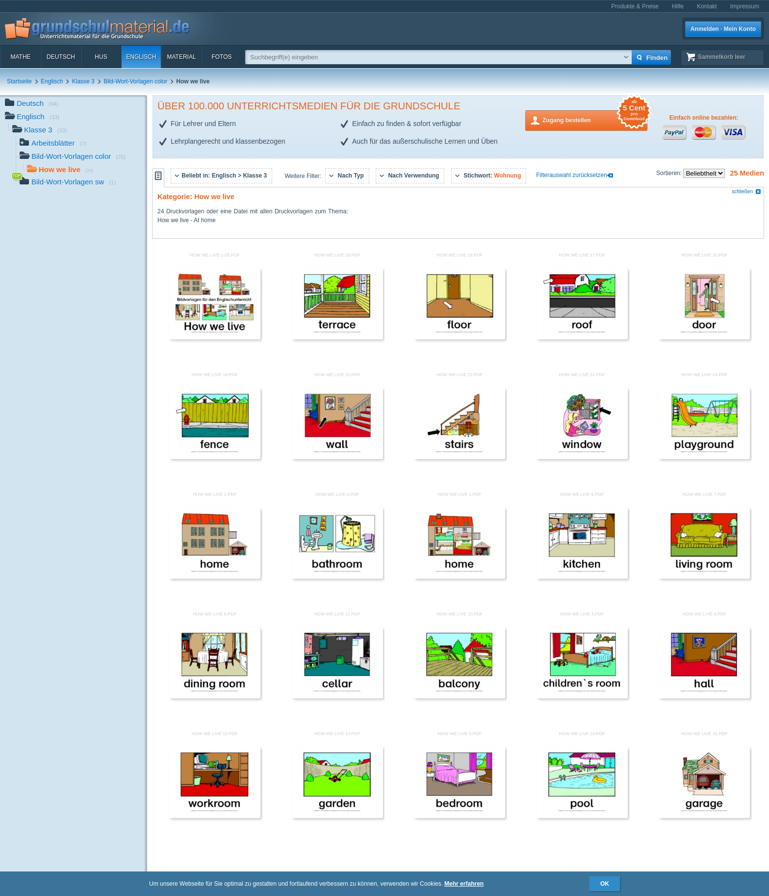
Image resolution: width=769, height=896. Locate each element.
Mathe (20, 56)
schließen (746, 191)
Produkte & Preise (635, 6)
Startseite (19, 81)
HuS (101, 56)
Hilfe (678, 6)
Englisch (141, 56)
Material (181, 56)
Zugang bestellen (594, 119)
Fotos (221, 56)
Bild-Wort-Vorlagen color (135, 81)
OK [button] (604, 883)
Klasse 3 (83, 81)
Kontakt (707, 6)
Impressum (744, 6)
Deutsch (61, 56)
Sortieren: (669, 173)
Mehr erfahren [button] (464, 883)
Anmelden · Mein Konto (723, 29)
